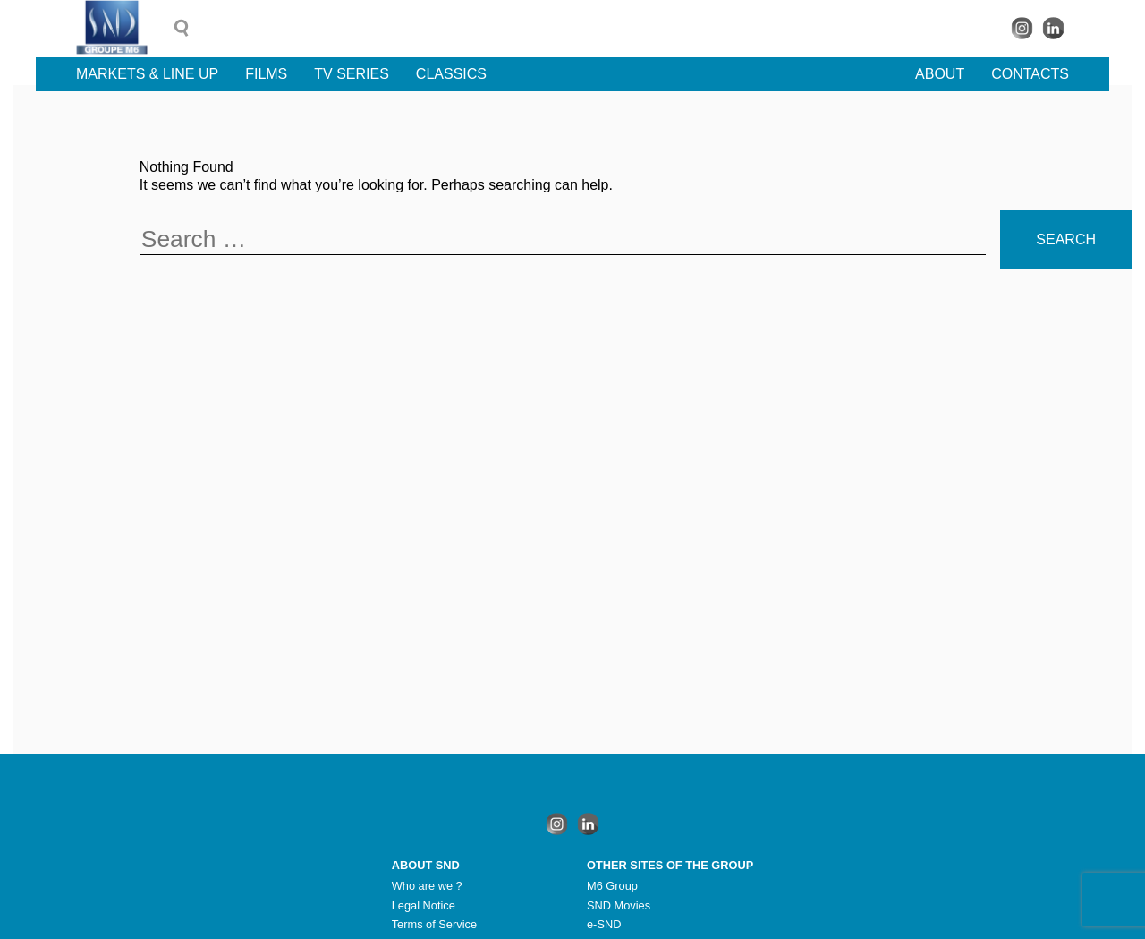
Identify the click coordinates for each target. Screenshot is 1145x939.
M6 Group (612, 885)
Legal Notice (423, 905)
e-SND (604, 924)
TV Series (351, 73)
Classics (451, 73)
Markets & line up (147, 73)
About (939, 73)
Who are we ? (427, 885)
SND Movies (618, 905)
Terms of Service (434, 924)
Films (266, 73)
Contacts (1030, 73)
